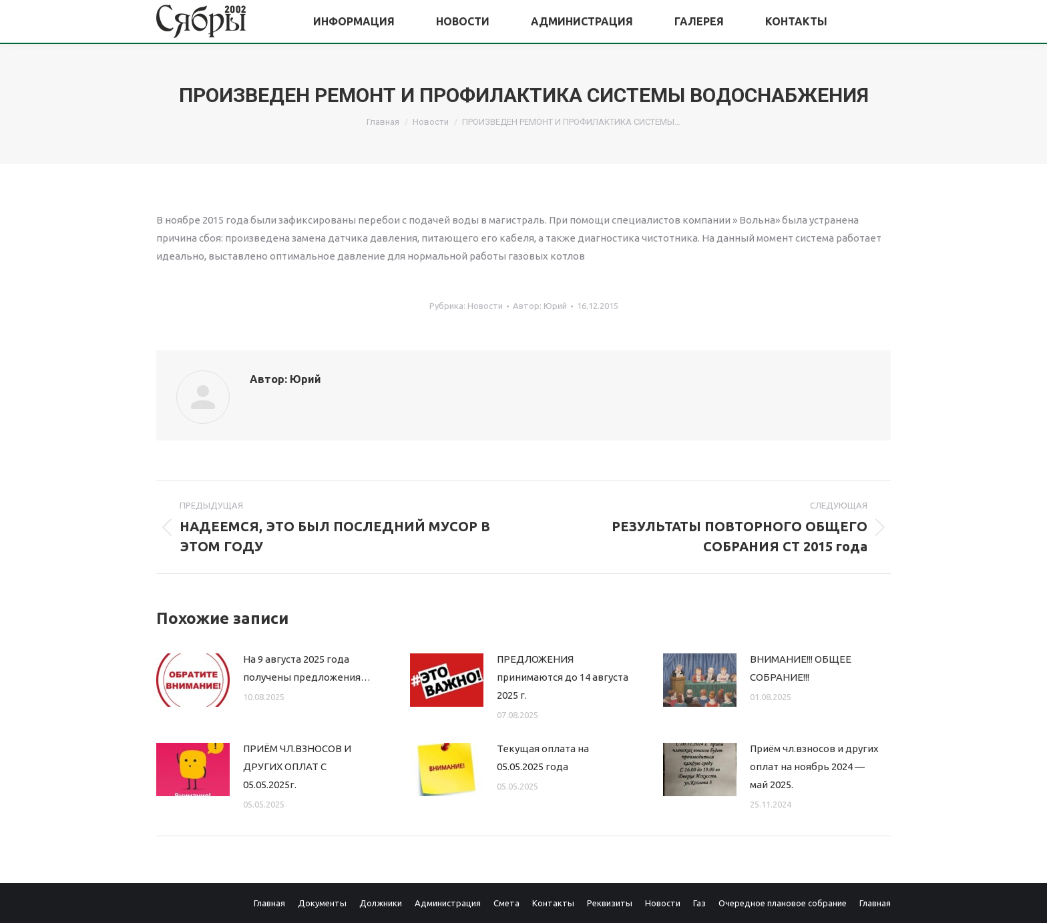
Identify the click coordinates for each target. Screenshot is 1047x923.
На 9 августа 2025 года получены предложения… (307, 668)
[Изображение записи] (193, 680)
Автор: (540, 305)
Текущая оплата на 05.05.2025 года (543, 757)
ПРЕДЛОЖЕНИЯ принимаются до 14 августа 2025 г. (562, 677)
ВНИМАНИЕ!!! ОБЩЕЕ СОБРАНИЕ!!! (800, 668)
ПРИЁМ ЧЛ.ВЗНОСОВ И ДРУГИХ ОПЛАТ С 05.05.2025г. (297, 766)
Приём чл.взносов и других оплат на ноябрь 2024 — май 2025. (814, 766)
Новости (485, 305)
